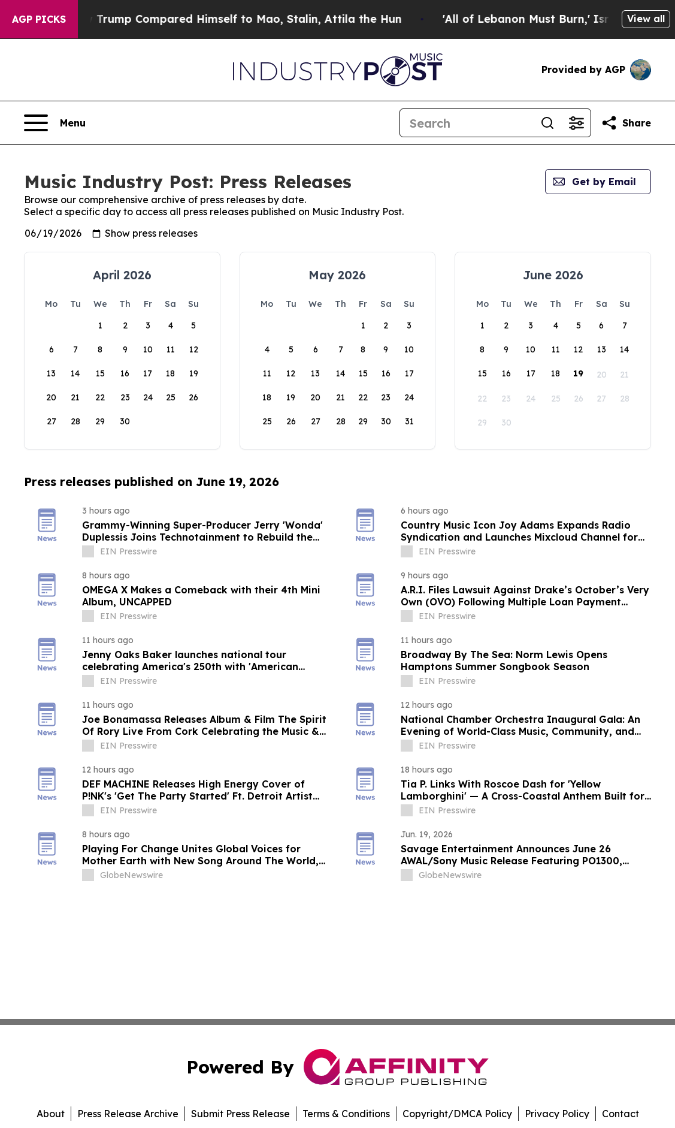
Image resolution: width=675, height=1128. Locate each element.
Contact (620, 1114)
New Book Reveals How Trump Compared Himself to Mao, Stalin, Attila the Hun (234, 19)
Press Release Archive (127, 1114)
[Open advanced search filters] (576, 123)
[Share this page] (626, 123)
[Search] (466, 123)
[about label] (88, 551)
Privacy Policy (557, 1114)
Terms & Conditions (346, 1114)
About (51, 1114)
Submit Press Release (240, 1114)
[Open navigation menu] (55, 123)
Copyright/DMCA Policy (457, 1114)
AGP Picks (39, 19)
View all (646, 19)
